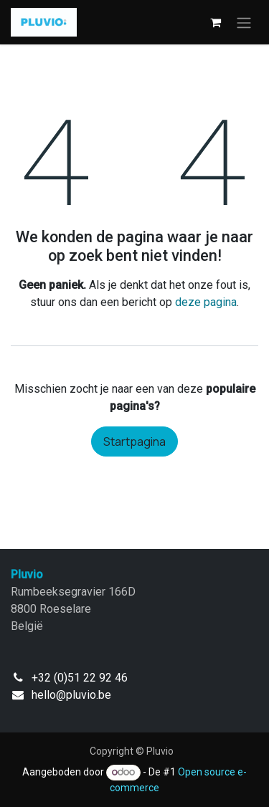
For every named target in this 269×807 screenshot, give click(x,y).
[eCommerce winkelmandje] (215, 22)
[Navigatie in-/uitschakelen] (244, 22)
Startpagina (134, 441)
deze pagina (206, 302)
